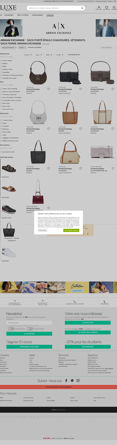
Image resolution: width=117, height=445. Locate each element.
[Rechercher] (82, 8)
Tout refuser (42, 230)
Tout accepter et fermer (71, 230)
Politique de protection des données (64, 227)
